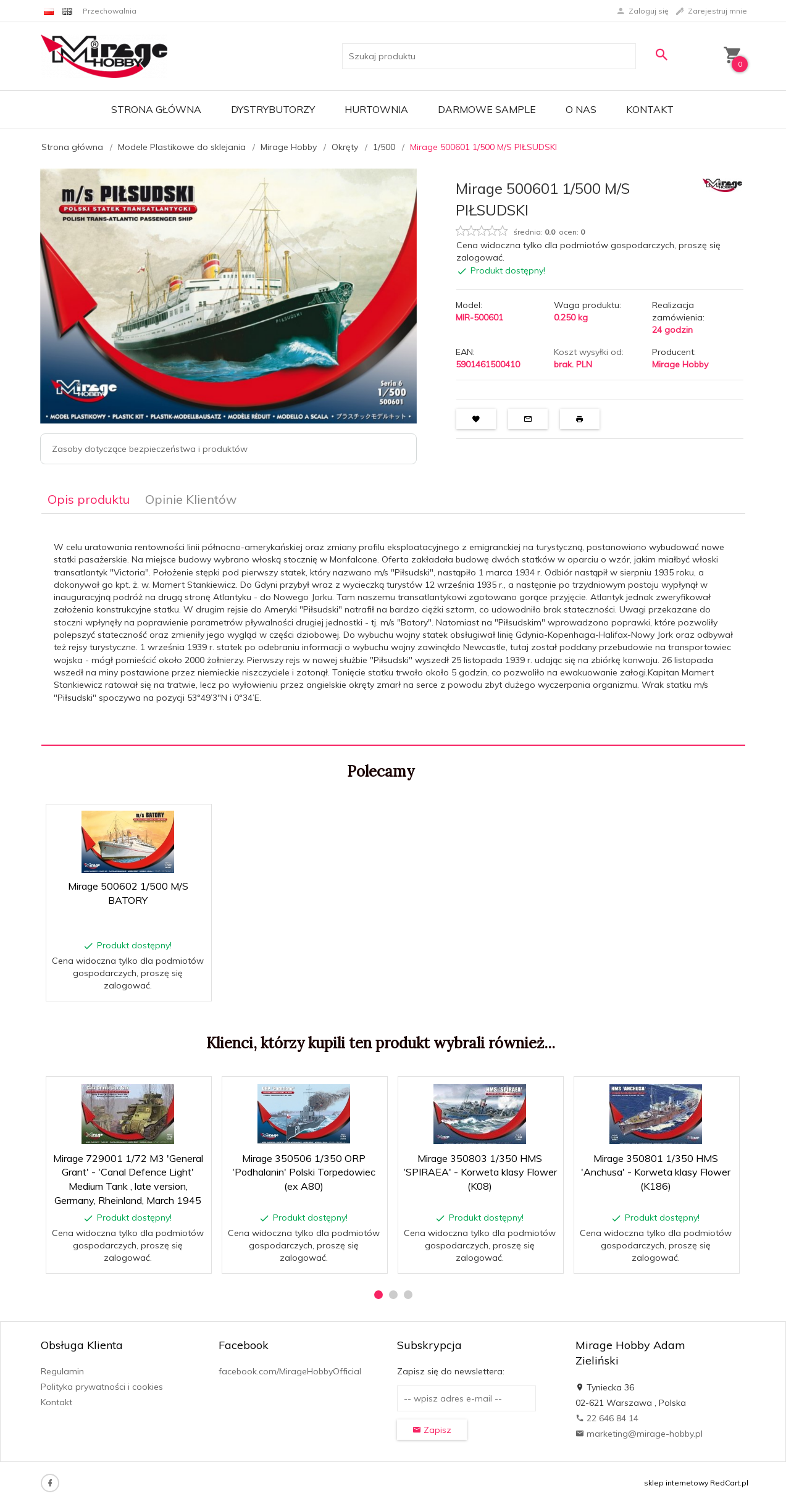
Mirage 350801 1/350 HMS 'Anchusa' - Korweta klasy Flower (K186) (655, 1172)
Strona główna (156, 109)
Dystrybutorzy (273, 109)
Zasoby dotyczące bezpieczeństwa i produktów (150, 448)
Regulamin (62, 1371)
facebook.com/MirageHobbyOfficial (290, 1371)
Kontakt (650, 109)
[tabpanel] (393, 630)
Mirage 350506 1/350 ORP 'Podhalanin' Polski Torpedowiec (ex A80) (303, 1172)
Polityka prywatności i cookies (102, 1386)
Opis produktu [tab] (89, 499)
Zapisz (431, 1429)
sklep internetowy (676, 1482)
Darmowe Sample (487, 109)
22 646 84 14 (606, 1418)
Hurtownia (376, 109)
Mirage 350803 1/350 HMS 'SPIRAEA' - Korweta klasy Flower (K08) (480, 1172)
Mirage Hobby (680, 364)
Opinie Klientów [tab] (190, 499)
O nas (581, 109)
